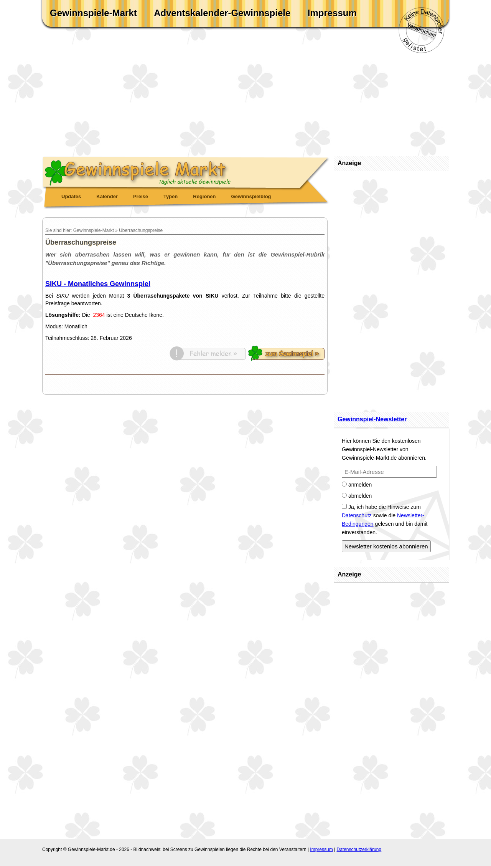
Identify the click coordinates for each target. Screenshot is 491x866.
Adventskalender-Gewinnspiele (222, 13)
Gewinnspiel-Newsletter (372, 419)
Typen (170, 196)
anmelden (357, 485)
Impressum (332, 13)
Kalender (107, 196)
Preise (140, 196)
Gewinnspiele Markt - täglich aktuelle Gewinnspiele (186, 171)
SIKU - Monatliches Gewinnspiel (97, 284)
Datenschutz (357, 515)
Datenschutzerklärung (358, 849)
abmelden (357, 496)
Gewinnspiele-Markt (93, 13)
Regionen (204, 196)
